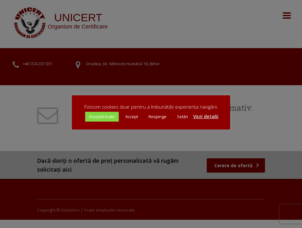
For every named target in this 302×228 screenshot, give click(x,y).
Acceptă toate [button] (102, 116)
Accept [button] (131, 116)
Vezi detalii (205, 116)
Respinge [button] (157, 116)
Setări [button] (182, 116)
